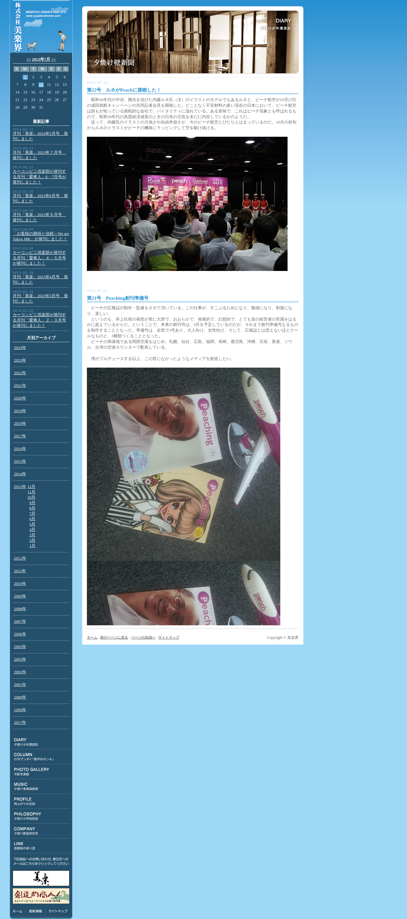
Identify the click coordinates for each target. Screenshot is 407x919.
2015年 (20, 461)
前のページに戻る (114, 637)
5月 (32, 524)
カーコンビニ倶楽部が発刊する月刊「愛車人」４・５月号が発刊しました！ (39, 258)
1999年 (20, 710)
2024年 (20, 347)
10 (41, 84)
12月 (31, 486)
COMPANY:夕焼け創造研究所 (41, 831)
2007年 (20, 621)
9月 (32, 503)
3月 (32, 535)
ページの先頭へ (143, 637)
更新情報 (35, 911)
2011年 (20, 571)
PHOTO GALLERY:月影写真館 (41, 771)
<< (28, 59)
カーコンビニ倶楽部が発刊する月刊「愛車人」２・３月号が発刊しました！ (39, 320)
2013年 (20, 486)
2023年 (20, 360)
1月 (32, 546)
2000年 (20, 697)
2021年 (20, 385)
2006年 (20, 634)
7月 (32, 513)
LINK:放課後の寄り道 (41, 845)
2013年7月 (41, 59)
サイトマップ (57, 911)
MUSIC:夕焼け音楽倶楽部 (41, 786)
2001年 (20, 684)
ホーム (18, 911)
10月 (31, 497)
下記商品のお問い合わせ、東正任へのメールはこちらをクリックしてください (41, 861)
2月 (32, 540)
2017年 (20, 436)
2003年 (20, 659)
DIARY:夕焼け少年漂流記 (41, 742)
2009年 (20, 596)
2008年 (20, 609)
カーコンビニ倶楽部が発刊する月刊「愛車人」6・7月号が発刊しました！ (39, 176)
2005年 (20, 647)
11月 (31, 492)
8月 (32, 508)
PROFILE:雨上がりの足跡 (41, 801)
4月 (32, 529)
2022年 (20, 373)
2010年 (20, 583)
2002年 (20, 672)
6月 (32, 519)
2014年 (20, 474)
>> (53, 59)
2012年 (20, 558)
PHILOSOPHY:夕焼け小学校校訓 (41, 816)
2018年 (20, 423)
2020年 (20, 398)
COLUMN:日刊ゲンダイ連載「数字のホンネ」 (41, 756)
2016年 (20, 449)
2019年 (20, 411)
